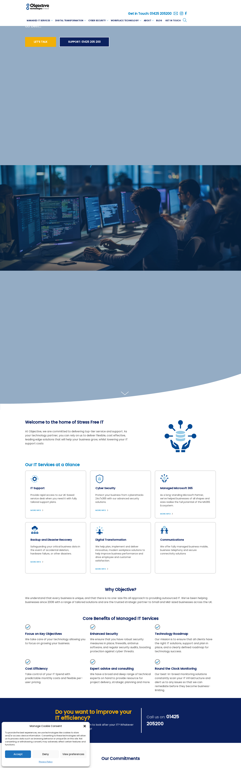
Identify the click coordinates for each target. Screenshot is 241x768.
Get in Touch (173, 20)
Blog (159, 20)
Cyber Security (97, 20)
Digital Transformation (69, 20)
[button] (84, 726)
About (147, 20)
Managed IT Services (38, 20)
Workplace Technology (125, 20)
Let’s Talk (40, 42)
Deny (45, 754)
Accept (18, 754)
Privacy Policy (46, 761)
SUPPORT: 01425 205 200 (84, 42)
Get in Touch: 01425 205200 (150, 14)
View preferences (73, 754)
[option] (120, 218)
